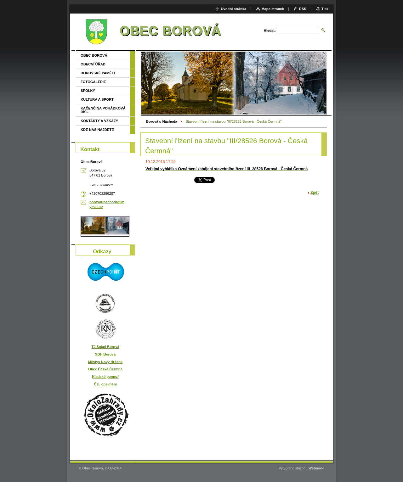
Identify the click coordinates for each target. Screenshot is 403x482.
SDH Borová (105, 354)
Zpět (314, 192)
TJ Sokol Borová (105, 347)
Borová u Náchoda (161, 121)
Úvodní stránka (233, 9)
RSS (302, 9)
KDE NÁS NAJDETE (97, 130)
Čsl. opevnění (105, 384)
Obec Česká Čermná (105, 369)
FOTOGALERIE (93, 82)
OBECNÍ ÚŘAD (93, 64)
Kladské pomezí (105, 376)
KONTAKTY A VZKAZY (99, 121)
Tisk (324, 9)
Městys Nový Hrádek (105, 362)
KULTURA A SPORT (97, 99)
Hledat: (270, 30)
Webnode (316, 468)
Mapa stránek (272, 9)
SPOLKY (88, 90)
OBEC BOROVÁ (94, 55)
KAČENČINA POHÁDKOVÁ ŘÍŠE (103, 110)
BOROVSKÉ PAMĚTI (98, 73)
